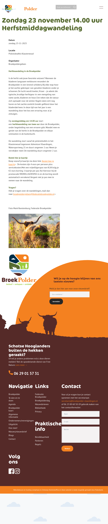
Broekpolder (14, 424)
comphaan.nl (36, 520)
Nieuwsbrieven (42, 434)
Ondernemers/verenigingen (21, 451)
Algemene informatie (13, 446)
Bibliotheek (40, 438)
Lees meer (20, 395)
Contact (12, 469)
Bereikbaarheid (42, 467)
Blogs (11, 465)
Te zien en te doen (14, 429)
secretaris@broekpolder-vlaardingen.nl (79, 431)
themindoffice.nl (55, 520)
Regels (38, 474)
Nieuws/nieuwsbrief (18, 462)
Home (4, 39)
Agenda (13, 39)
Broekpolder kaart (14, 439)
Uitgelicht (13, 454)
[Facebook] (11, 503)
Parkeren (39, 471)
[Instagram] (17, 503)
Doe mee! (13, 458)
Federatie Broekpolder (40, 426)
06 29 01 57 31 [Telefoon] (24, 403)
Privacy (38, 442)
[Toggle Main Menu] (98, 7)
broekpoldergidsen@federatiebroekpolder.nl (34, 224)
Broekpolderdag (42, 431)
